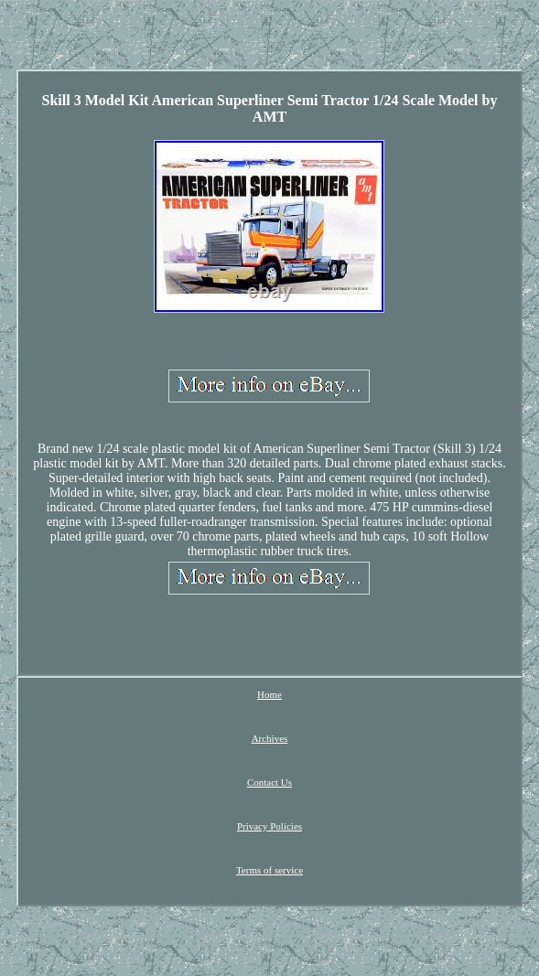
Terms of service (269, 869)
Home (269, 694)
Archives (270, 738)
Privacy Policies (269, 825)
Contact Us (269, 782)
